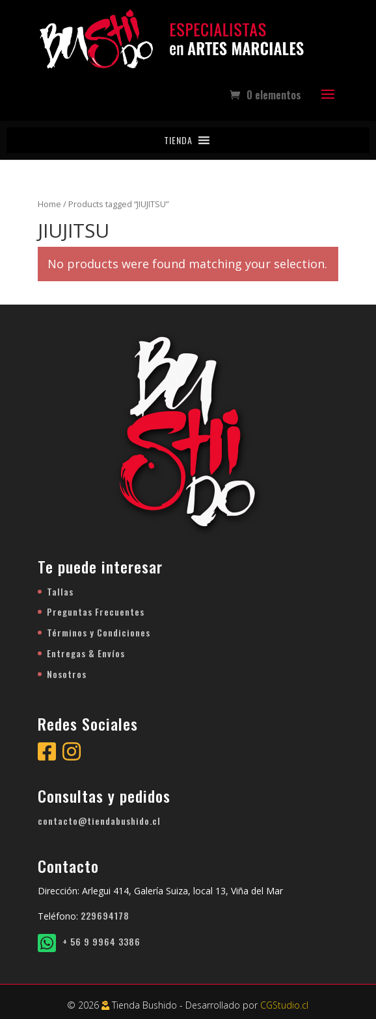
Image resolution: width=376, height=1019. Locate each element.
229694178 (105, 915)
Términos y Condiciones (98, 632)
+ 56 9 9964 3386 (89, 941)
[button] (178, 140)
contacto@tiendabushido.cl (99, 820)
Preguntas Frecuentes (95, 611)
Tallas (60, 591)
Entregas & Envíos (86, 653)
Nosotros (67, 674)
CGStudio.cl (284, 1005)
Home (49, 204)
